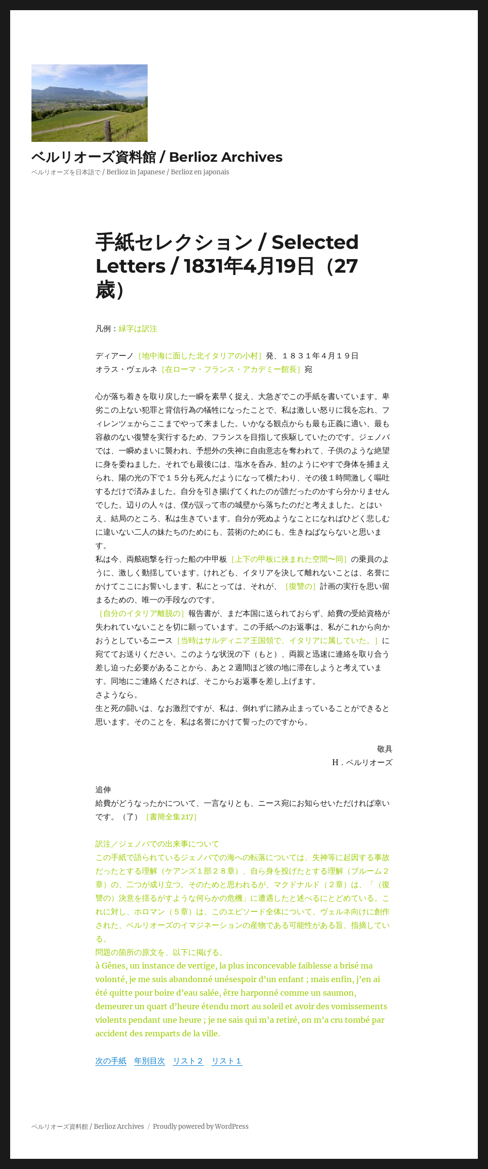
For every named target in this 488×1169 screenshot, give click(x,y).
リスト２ (188, 1060)
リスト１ (227, 1060)
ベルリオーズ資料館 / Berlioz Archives (157, 157)
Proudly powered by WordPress (201, 1127)
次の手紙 (110, 1060)
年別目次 (149, 1060)
